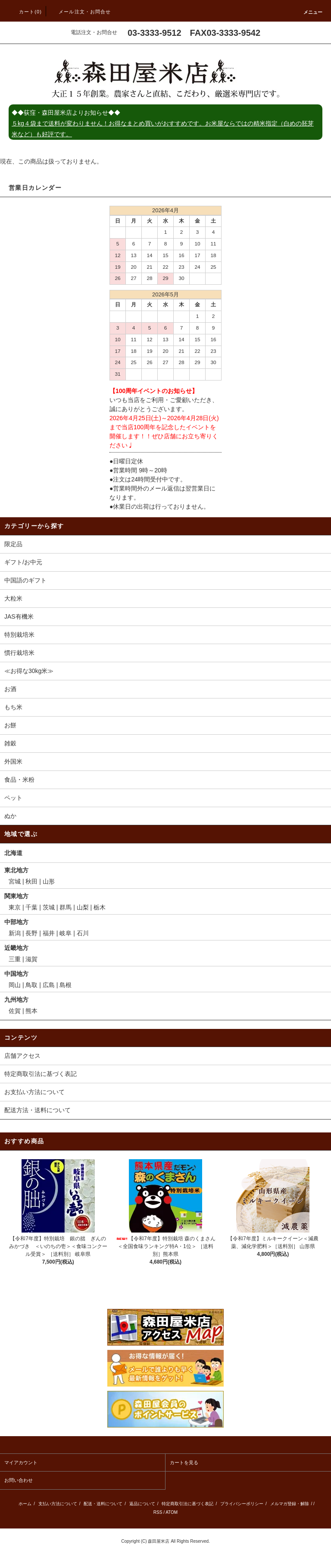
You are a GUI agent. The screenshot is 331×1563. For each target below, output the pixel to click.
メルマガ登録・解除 (289, 1503)
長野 (31, 933)
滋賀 (31, 959)
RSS (157, 1512)
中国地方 (16, 973)
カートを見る (184, 1462)
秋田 (31, 881)
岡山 (15, 984)
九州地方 (16, 999)
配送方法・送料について (37, 1110)
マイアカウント (20, 1462)
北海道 (13, 852)
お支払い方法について (34, 1091)
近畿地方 (16, 947)
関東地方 (16, 896)
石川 (83, 933)
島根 (65, 984)
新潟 (15, 933)
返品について (142, 1503)
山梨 (83, 907)
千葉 (31, 907)
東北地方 (16, 870)
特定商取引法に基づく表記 (40, 1073)
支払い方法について (57, 1503)
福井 (49, 933)
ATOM (172, 1512)
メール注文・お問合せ (79, 11)
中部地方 (16, 921)
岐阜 (65, 933)
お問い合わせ (18, 1480)
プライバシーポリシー (241, 1503)
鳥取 (31, 984)
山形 (49, 881)
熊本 (31, 1010)
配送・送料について (103, 1503)
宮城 (15, 881)
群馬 (65, 907)
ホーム (25, 1503)
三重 (15, 959)
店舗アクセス (22, 1055)
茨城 (49, 907)
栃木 (100, 907)
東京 (15, 907)
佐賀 (15, 1010)
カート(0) (25, 11)
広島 (49, 984)
